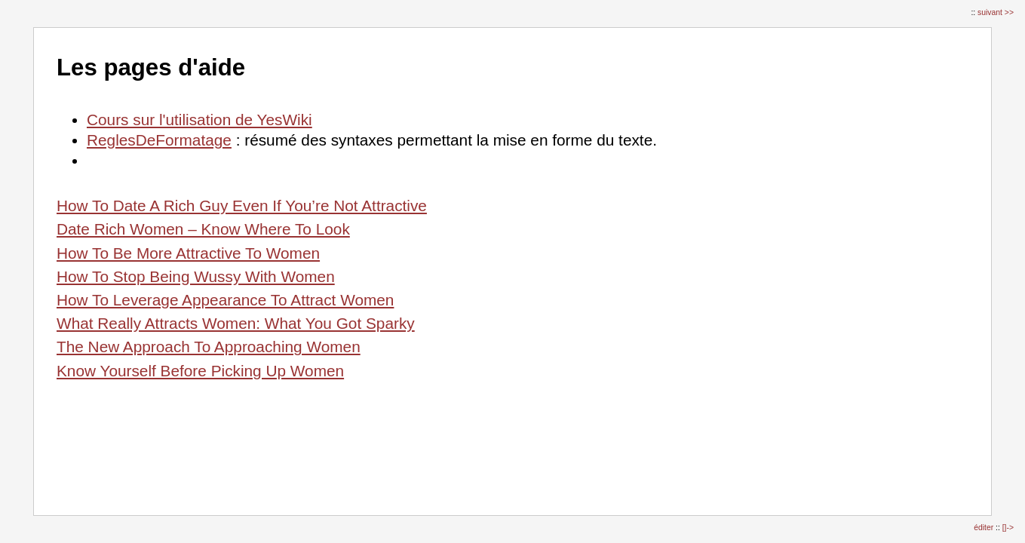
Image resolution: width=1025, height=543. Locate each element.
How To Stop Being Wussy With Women (196, 276)
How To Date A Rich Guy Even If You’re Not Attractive (242, 205)
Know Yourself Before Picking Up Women (200, 370)
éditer (985, 527)
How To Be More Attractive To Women (188, 253)
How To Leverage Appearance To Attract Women (225, 299)
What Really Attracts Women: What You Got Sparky (236, 323)
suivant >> (995, 12)
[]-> (1008, 527)
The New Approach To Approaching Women (209, 346)
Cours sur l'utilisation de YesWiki (199, 119)
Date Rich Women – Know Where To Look (203, 229)
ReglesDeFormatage (159, 140)
